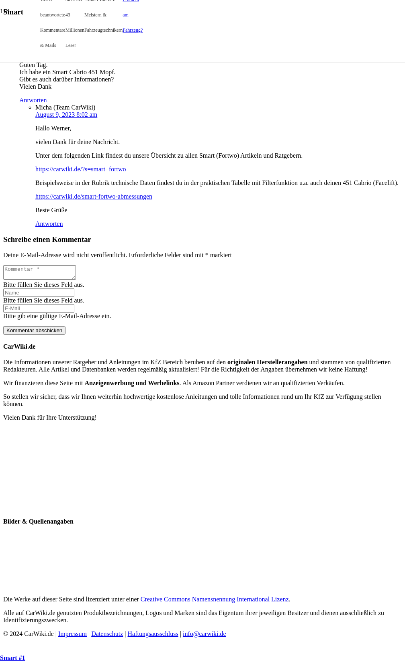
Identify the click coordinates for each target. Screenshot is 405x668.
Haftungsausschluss (153, 636)
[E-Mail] (38, 311)
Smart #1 (12, 657)
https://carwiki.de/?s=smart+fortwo (80, 169)
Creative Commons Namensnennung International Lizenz (215, 601)
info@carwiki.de (204, 636)
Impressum (72, 636)
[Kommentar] (43, 273)
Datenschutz (107, 636)
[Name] (38, 295)
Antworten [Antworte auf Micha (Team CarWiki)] (49, 223)
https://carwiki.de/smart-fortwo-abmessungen (93, 196)
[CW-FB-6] (204, 508)
